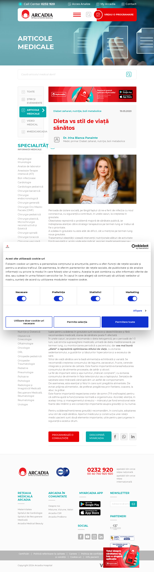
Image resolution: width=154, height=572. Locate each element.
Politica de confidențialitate (96, 553)
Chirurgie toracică (28, 237)
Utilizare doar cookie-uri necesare (29, 322)
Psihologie (24, 380)
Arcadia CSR (54, 513)
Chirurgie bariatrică (29, 190)
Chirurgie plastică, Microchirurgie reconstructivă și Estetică (28, 223)
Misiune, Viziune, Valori (60, 509)
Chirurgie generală (28, 202)
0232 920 (48, 4)
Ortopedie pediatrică (30, 356)
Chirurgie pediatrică (29, 214)
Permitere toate (125, 321)
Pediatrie (23, 368)
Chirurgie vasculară (29, 241)
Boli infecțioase (26, 178)
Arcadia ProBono (57, 516)
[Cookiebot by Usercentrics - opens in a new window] (134, 246)
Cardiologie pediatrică (30, 186)
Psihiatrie (23, 376)
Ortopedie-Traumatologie (26, 362)
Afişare (137, 310)
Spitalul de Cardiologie (30, 513)
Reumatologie (26, 400)
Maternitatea (25, 509)
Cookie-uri (76, 557)
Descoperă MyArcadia (96, 436)
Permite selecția (77, 321)
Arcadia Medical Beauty (30, 523)
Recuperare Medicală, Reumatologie (30, 394)
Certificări (24, 553)
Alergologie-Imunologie (25, 160)
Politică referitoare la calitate (49, 553)
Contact (128, 4)
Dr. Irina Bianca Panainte (80, 137)
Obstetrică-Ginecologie (25, 338)
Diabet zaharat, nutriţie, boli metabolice (77, 111)
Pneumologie (25, 372)
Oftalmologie (25, 343)
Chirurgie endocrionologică (28, 197)
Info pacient (92, 557)
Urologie (23, 404)
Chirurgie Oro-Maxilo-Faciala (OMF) (30, 209)
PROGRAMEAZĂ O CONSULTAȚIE (62, 436)
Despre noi (54, 506)
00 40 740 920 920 (100, 473)
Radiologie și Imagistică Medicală (29, 387)
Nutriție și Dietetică (29, 331)
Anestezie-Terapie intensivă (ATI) (28, 172)
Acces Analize (79, 4)
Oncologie (24, 347)
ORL (20, 352)
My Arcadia (105, 4)
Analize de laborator (29, 166)
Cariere (73, 553)
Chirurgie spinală (27, 232)
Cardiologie (24, 182)
